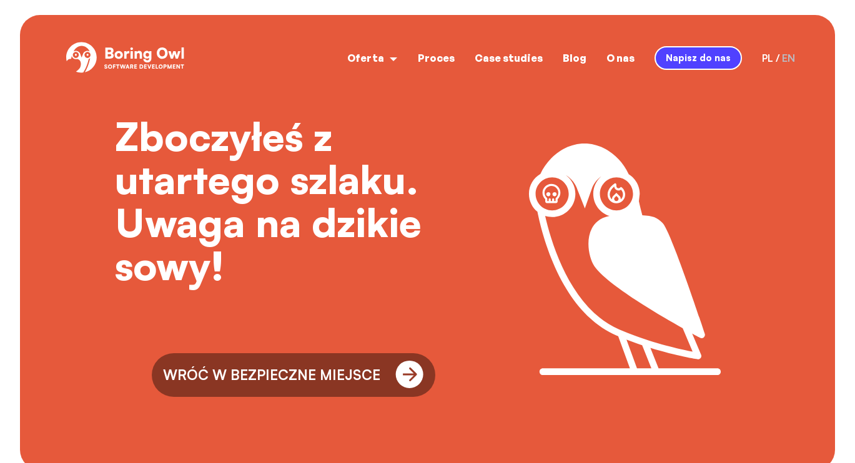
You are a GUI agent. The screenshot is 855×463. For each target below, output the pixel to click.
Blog (574, 58)
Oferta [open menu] (372, 58)
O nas (620, 58)
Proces (436, 58)
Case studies (509, 58)
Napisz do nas (698, 57)
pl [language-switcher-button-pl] (767, 58)
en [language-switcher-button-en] (788, 58)
